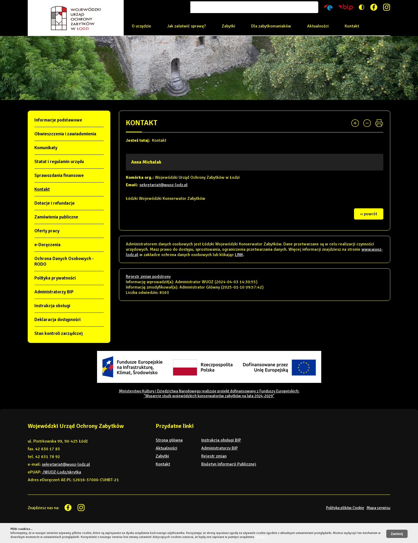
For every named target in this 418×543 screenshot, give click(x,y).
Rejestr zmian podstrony (148, 276)
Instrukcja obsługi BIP (221, 440)
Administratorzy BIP (54, 292)
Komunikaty (45, 148)
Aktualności (318, 26)
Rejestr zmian (214, 456)
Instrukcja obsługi (52, 306)
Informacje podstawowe (58, 120)
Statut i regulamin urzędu (59, 161)
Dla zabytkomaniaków (271, 26)
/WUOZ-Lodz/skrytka (61, 472)
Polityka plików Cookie (345, 507)
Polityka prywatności (55, 278)
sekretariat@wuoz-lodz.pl (163, 185)
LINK (239, 254)
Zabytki (228, 26)
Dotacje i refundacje (54, 203)
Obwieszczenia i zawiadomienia (65, 134)
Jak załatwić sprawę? (186, 26)
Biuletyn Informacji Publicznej (228, 464)
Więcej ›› (262, 537)
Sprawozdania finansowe (59, 175)
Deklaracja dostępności (57, 319)
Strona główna (169, 440)
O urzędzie (141, 26)
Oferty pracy (46, 231)
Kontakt (352, 26)
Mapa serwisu (378, 507)
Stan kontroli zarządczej (58, 333)
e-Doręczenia (47, 245)
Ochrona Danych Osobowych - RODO (64, 261)
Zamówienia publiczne (56, 217)
